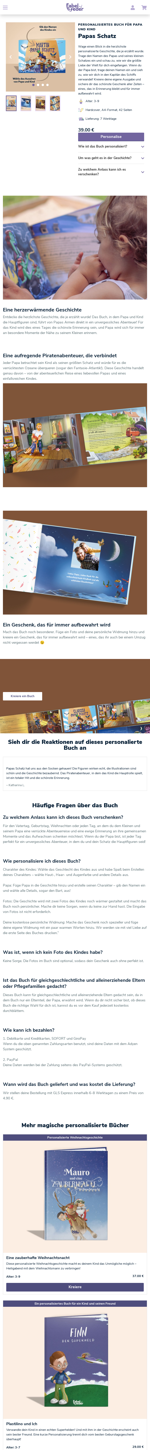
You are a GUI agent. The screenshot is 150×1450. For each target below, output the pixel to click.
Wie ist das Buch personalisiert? (111, 146)
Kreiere (75, 1287)
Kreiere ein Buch (22, 696)
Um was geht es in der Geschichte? (111, 158)
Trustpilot (14, 762)
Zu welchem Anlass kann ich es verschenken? (111, 171)
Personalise (111, 136)
